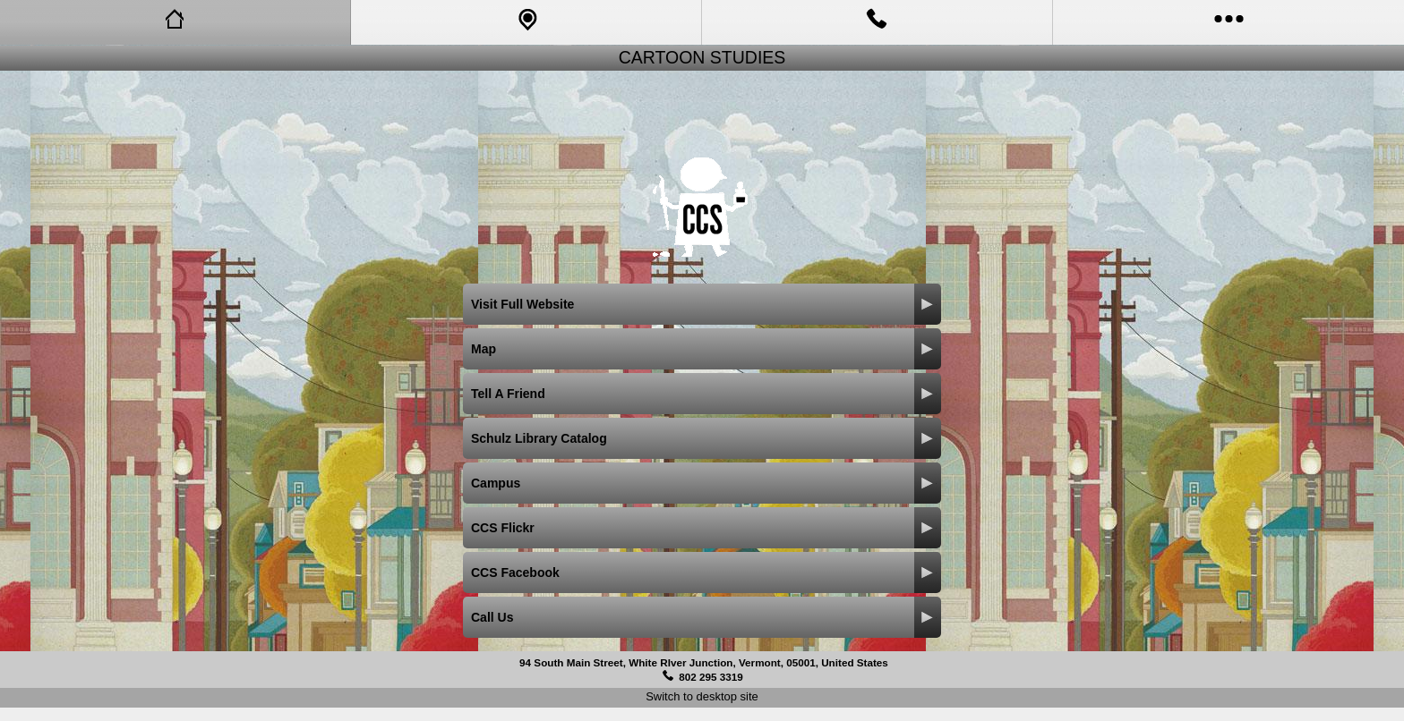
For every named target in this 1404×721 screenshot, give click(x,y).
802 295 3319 (711, 677)
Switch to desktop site (702, 696)
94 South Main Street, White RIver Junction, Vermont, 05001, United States (703, 662)
